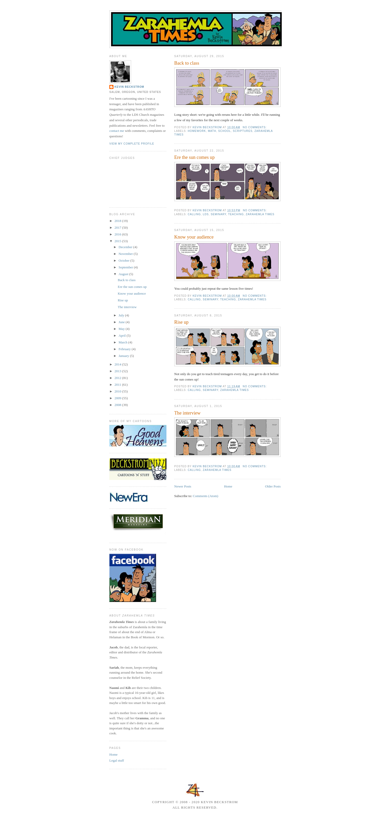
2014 (118, 364)
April (123, 335)
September (126, 267)
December (126, 247)
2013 (118, 371)
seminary (218, 214)
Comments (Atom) (205, 496)
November (126, 254)
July (122, 315)
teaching (236, 214)
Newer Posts (182, 486)
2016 (118, 234)
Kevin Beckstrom (129, 86)
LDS (206, 214)
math (212, 131)
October (124, 260)
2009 (118, 398)
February (125, 349)
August (124, 274)
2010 (118, 391)
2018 (118, 221)
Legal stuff (116, 760)
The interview (187, 413)
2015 (118, 241)
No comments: (255, 127)
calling (194, 214)
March (123, 342)
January (124, 356)
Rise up (181, 322)
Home (228, 486)
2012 (118, 378)
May (122, 329)
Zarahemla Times (260, 214)
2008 (118, 405)
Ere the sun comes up (194, 157)
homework (197, 131)
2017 (118, 227)
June (122, 322)
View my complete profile (131, 143)
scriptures (242, 131)
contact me (116, 131)
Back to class (186, 63)
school (224, 131)
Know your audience (194, 237)
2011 (118, 385)
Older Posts (273, 486)
